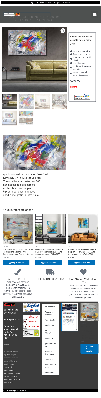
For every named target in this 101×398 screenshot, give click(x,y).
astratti (23, 18)
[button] (94, 14)
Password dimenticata (49, 353)
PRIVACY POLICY (48, 331)
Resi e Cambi (50, 320)
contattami (49, 359)
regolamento (49, 325)
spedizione (49, 338)
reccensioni (49, 373)
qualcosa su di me (50, 345)
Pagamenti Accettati (49, 313)
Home (11, 18)
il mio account (50, 307)
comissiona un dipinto (50, 366)
